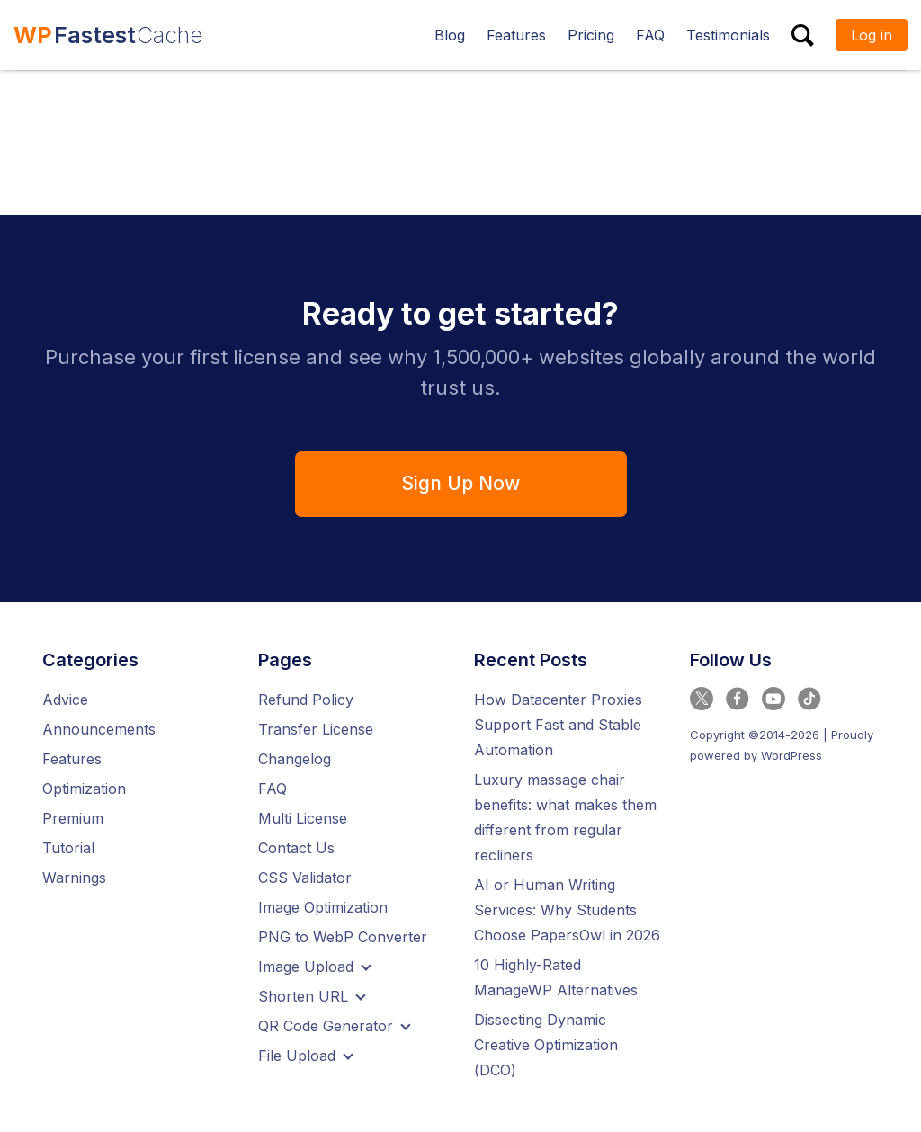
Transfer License (315, 729)
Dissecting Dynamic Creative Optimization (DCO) (546, 1045)
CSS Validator (305, 878)
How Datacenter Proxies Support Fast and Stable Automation (558, 725)
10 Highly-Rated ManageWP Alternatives (556, 977)
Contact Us (296, 848)
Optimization (84, 789)
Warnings (74, 878)
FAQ (272, 789)
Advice (65, 700)
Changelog (294, 759)
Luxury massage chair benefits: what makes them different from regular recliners (565, 817)
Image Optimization (323, 907)
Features (72, 759)
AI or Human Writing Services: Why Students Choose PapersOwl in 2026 (567, 910)
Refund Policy (305, 700)
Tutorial (68, 848)
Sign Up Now (460, 483)
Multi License (302, 818)
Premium (72, 818)
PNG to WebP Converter (342, 937)
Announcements (99, 729)
